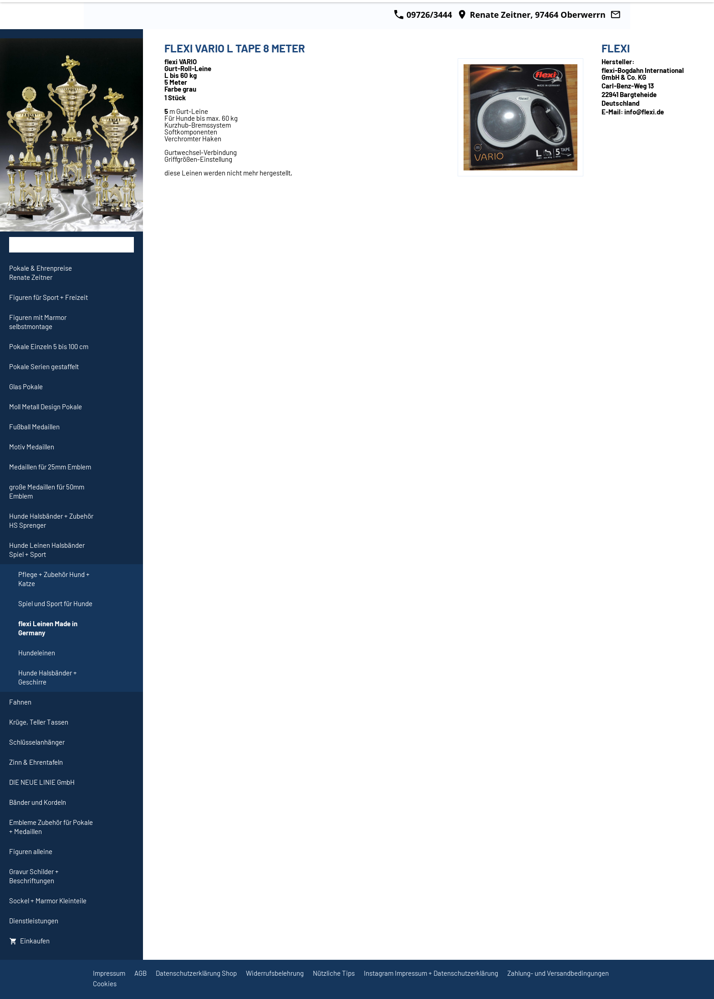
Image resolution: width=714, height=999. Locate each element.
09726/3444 (423, 14)
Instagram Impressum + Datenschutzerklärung (431, 973)
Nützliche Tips (334, 973)
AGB (140, 973)
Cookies (105, 983)
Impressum (109, 973)
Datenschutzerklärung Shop (196, 973)
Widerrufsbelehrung (275, 973)
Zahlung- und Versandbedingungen (558, 973)
